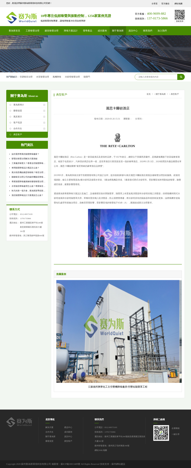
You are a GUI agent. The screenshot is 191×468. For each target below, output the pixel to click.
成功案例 (102, 30)
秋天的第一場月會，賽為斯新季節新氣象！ (28, 191)
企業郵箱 (176, 428)
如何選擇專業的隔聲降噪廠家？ (25, 154)
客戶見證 (17, 122)
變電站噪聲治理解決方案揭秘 (24, 158)
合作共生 (17, 128)
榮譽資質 (17, 111)
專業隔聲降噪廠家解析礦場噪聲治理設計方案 (28, 182)
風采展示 (17, 117)
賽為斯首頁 (14, 30)
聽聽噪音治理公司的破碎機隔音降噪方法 (28, 177)
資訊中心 (133, 30)
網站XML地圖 (101, 450)
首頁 (149, 94)
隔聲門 (87, 77)
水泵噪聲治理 (42, 77)
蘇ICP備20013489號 (70, 464)
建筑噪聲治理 (51, 30)
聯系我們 (147, 30)
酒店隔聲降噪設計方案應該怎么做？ (27, 195)
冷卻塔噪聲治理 (72, 77)
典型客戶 (17, 134)
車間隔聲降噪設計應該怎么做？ (25, 168)
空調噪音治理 (26, 77)
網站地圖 (178, 3)
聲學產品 (87, 30)
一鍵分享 (176, 434)
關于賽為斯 (118, 30)
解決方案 (49, 427)
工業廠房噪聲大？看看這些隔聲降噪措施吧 (28, 164)
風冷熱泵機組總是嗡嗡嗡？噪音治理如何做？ (28, 173)
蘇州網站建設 (118, 464)
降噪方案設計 (71, 30)
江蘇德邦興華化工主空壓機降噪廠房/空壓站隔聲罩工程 (117, 386)
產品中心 (68, 427)
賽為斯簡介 (18, 105)
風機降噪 (57, 77)
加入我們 (162, 30)
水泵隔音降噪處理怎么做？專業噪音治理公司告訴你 (28, 186)
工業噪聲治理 (32, 30)
